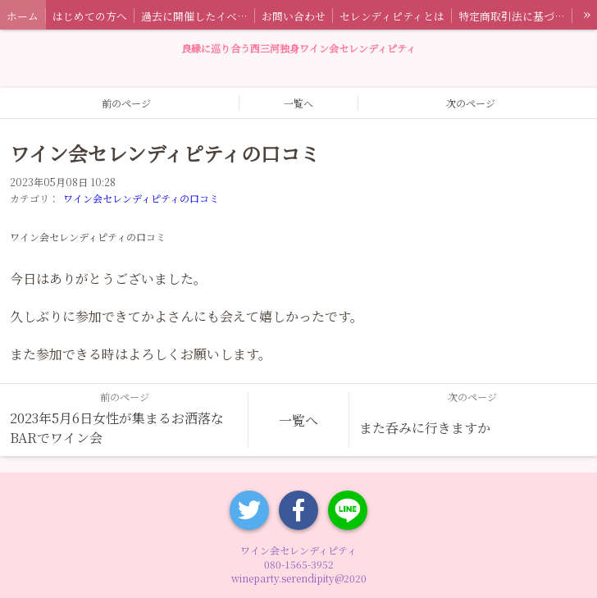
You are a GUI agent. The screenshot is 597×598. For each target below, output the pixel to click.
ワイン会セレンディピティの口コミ (141, 198)
